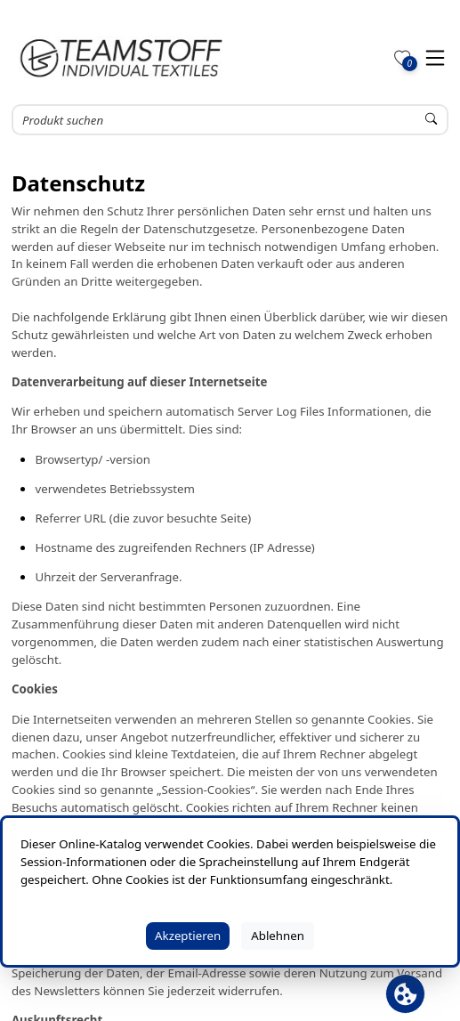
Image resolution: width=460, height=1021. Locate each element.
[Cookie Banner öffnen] (405, 994)
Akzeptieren (188, 936)
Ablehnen (277, 936)
